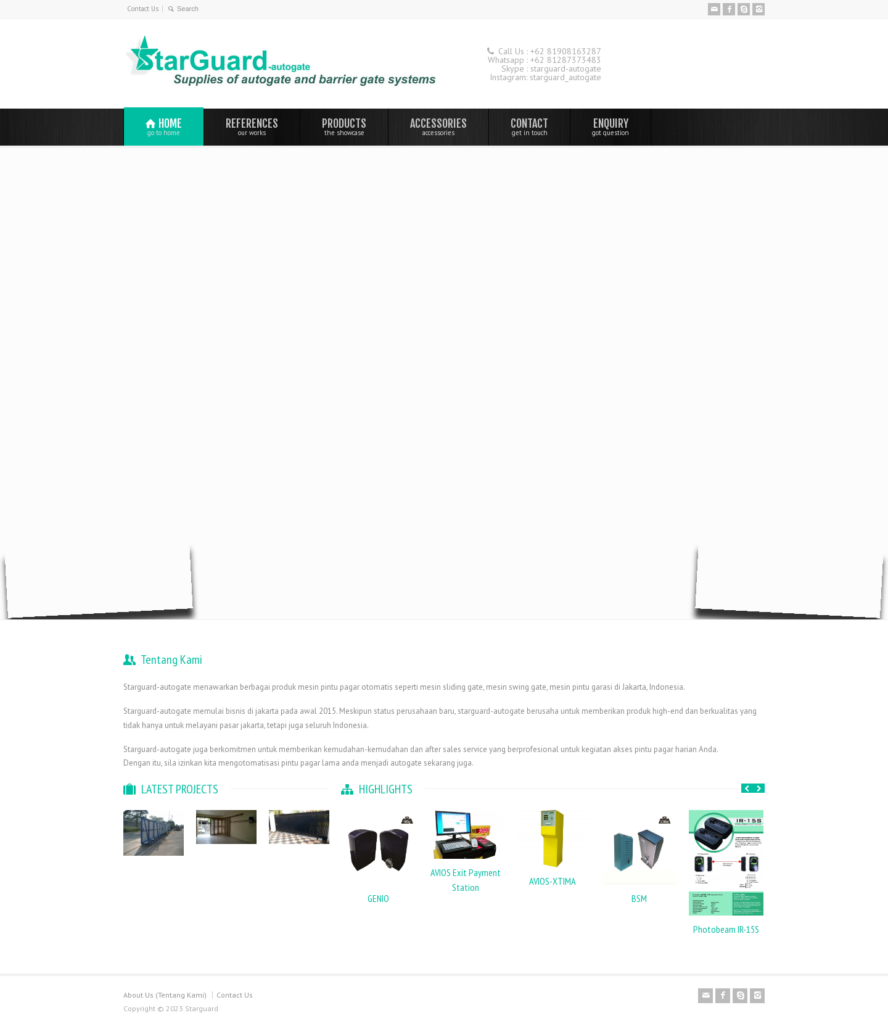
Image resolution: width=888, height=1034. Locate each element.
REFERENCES (252, 126)
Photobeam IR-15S (726, 929)
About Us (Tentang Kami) (165, 994)
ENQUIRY (610, 126)
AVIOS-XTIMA (552, 881)
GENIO (378, 898)
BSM (639, 898)
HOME (164, 127)
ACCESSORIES (438, 126)
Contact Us (142, 8)
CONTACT (529, 126)
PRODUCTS (344, 126)
